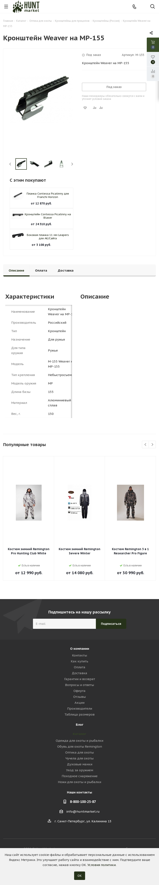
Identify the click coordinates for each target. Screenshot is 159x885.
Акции (79, 703)
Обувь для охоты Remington (79, 746)
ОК (79, 876)
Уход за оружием (79, 770)
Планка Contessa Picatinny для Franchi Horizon (48, 195)
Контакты (79, 655)
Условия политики (101, 865)
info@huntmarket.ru (83, 811)
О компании (79, 649)
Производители (79, 708)
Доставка (79, 673)
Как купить (79, 661)
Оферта (79, 691)
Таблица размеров (79, 714)
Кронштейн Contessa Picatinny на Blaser (48, 215)
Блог (79, 725)
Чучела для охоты (79, 758)
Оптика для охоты (79, 752)
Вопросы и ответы (79, 685)
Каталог (79, 734)
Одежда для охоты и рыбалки (79, 741)
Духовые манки (79, 764)
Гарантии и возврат (79, 679)
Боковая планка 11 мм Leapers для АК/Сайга (48, 236)
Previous (10, 164)
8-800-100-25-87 (83, 802)
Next (72, 164)
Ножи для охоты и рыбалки (79, 782)
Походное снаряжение (80, 776)
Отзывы (79, 697)
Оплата (79, 667)
